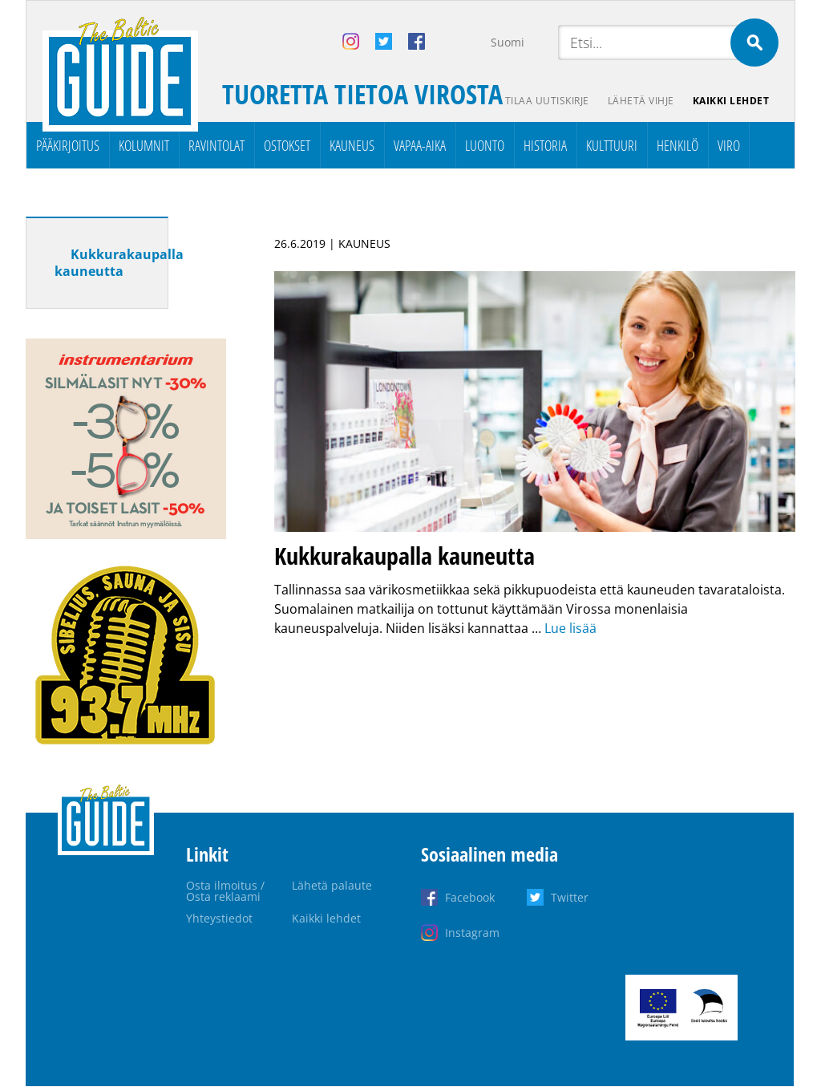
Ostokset (287, 145)
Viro (729, 145)
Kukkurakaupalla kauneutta (119, 262)
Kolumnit (144, 145)
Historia (545, 145)
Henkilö (677, 145)
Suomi (507, 42)
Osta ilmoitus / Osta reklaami (225, 891)
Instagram (472, 932)
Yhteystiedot (219, 918)
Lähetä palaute (332, 885)
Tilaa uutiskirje (546, 100)
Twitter (569, 897)
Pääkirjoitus (67, 145)
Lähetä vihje (640, 100)
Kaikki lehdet (731, 100)
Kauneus (352, 145)
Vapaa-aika (420, 145)
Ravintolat (216, 145)
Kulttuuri (611, 145)
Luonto (484, 145)
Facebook (470, 897)
